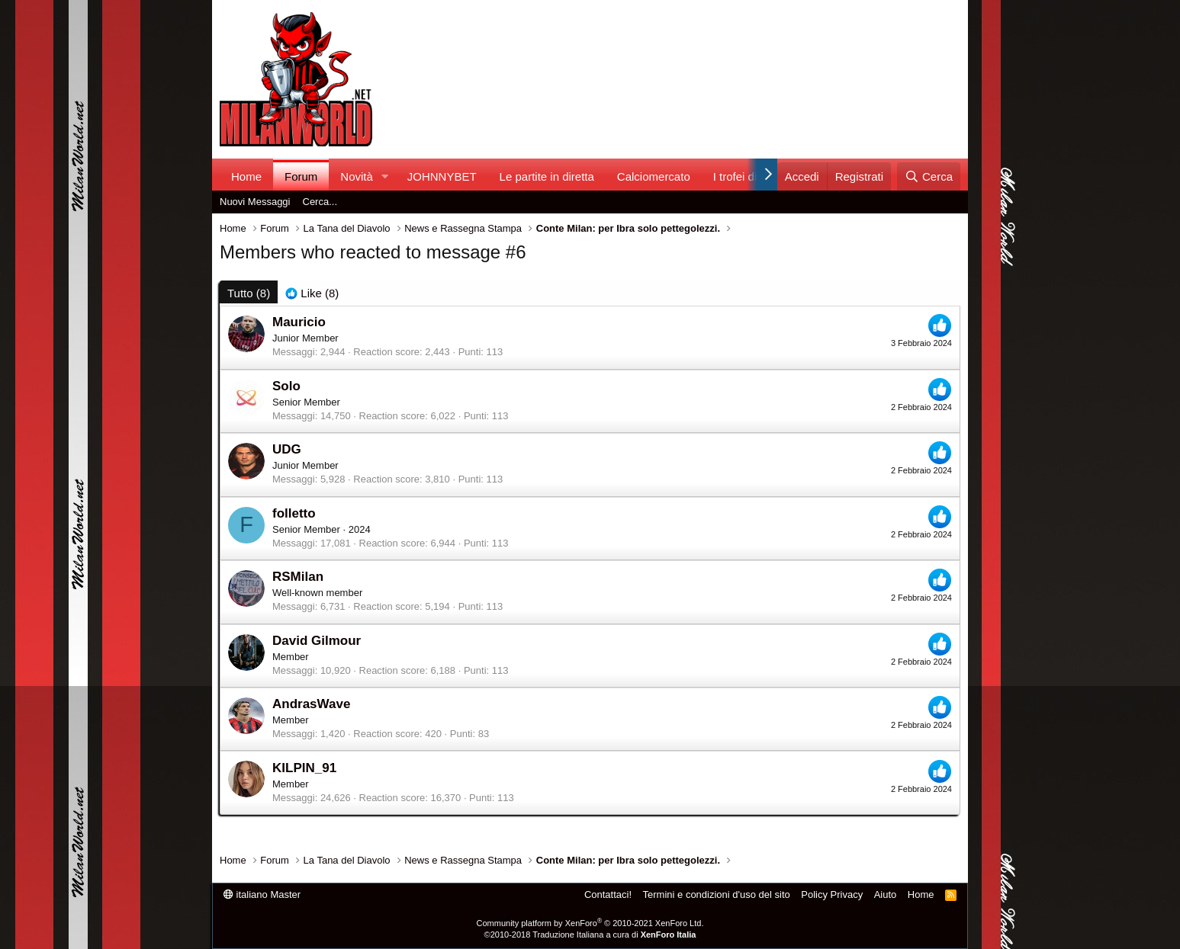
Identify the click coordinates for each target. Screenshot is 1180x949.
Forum (301, 176)
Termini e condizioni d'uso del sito (716, 894)
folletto (294, 513)
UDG (286, 449)
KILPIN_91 (304, 768)
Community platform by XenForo (590, 923)
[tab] (312, 293)
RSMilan (297, 576)
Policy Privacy (832, 894)
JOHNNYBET (442, 176)
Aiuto (885, 894)
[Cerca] (928, 176)
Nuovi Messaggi (255, 201)
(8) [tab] (248, 293)
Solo (286, 386)
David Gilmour (316, 640)
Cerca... (320, 201)
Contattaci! (608, 894)
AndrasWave (311, 704)
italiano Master (262, 894)
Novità (356, 176)
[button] (385, 176)
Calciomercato (653, 176)
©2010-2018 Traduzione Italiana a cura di (590, 934)
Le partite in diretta (547, 176)
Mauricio (299, 322)
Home (246, 176)
